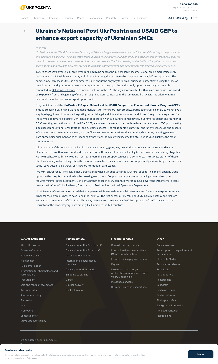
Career (124, 18)
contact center (190, 10)
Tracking (53, 18)
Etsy (173, 72)
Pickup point (164, 315)
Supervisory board (30, 255)
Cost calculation (75, 290)
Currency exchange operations (129, 287)
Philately (111, 18)
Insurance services (122, 281)
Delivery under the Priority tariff (84, 245)
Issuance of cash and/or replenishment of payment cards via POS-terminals (129, 273)
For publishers (165, 274)
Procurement (27, 279)
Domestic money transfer (125, 245)
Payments (117, 264)
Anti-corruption (29, 290)
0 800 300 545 (189, 4)
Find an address (166, 295)
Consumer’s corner (31, 250)
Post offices (95, 18)
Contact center (29, 315)
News (23, 305)
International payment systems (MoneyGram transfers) (129, 252)
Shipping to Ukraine (77, 274)
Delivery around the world (80, 269)
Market (24, 18)
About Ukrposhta (30, 245)
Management (27, 260)
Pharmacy (38, 18)
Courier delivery (75, 285)
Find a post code (166, 290)
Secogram (162, 285)
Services (68, 18)
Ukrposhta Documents (78, 255)
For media (26, 300)
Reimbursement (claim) (33, 321)
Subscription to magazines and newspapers (174, 252)
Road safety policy (30, 295)
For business (140, 18)
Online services (165, 245)
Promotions (26, 310)
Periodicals (163, 269)
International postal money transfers (81, 262)
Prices (80, 18)
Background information (170, 305)
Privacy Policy (25, 358)
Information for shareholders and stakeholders (39, 273)
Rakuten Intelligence (63, 90)
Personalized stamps (168, 264)
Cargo (69, 279)
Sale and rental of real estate (36, 285)
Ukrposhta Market (167, 259)
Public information (30, 265)
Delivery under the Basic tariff (83, 250)
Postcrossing (164, 279)
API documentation (167, 310)
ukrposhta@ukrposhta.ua (185, 7)
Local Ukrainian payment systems (130, 259)
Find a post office (166, 300)
